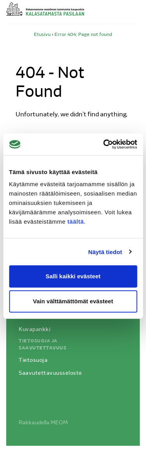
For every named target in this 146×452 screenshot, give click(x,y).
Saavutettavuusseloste (50, 373)
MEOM (59, 423)
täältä (75, 221)
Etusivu (42, 34)
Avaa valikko (135, 13)
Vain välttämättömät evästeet (73, 301)
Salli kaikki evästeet (73, 276)
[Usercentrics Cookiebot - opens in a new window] (104, 144)
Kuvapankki (34, 330)
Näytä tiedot (105, 251)
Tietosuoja (33, 360)
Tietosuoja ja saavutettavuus (42, 345)
